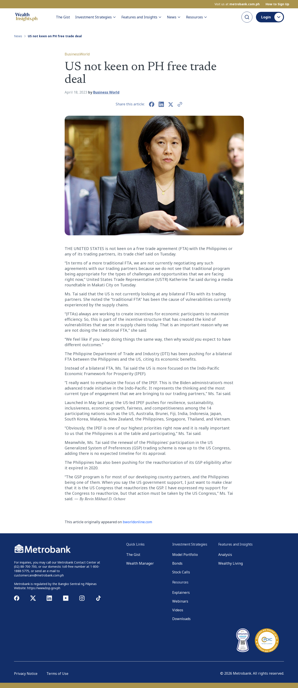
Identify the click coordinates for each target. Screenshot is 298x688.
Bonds (177, 563)
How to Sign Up (277, 4)
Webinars (180, 601)
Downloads (181, 618)
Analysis (225, 554)
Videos (177, 610)
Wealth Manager (140, 563)
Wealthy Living (230, 563)
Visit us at (237, 4)
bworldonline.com (137, 522)
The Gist (63, 17)
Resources (196, 17)
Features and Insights (141, 17)
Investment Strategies (95, 17)
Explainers (181, 592)
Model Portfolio (185, 554)
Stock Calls (181, 572)
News (174, 17)
